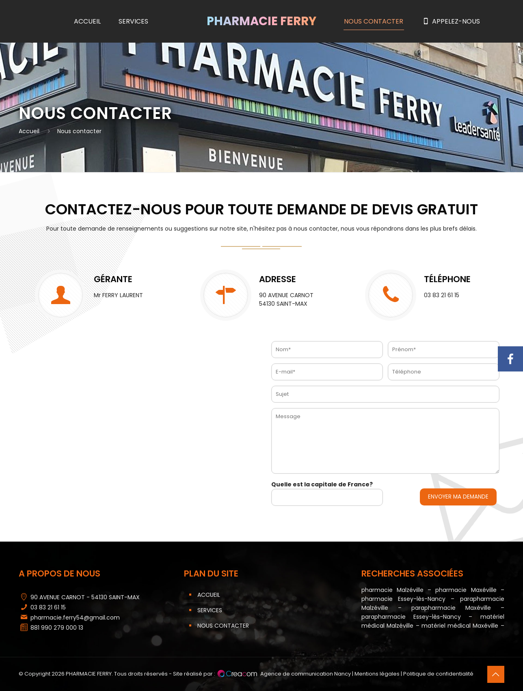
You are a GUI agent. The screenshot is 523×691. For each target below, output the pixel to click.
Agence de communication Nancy (305, 674)
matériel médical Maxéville (460, 626)
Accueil (29, 131)
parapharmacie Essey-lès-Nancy (411, 617)
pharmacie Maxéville (465, 590)
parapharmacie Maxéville (451, 608)
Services (209, 610)
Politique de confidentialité (438, 674)
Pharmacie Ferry (261, 21)
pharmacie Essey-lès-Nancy (406, 599)
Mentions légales (377, 674)
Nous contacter (223, 626)
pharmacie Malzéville (392, 590)
